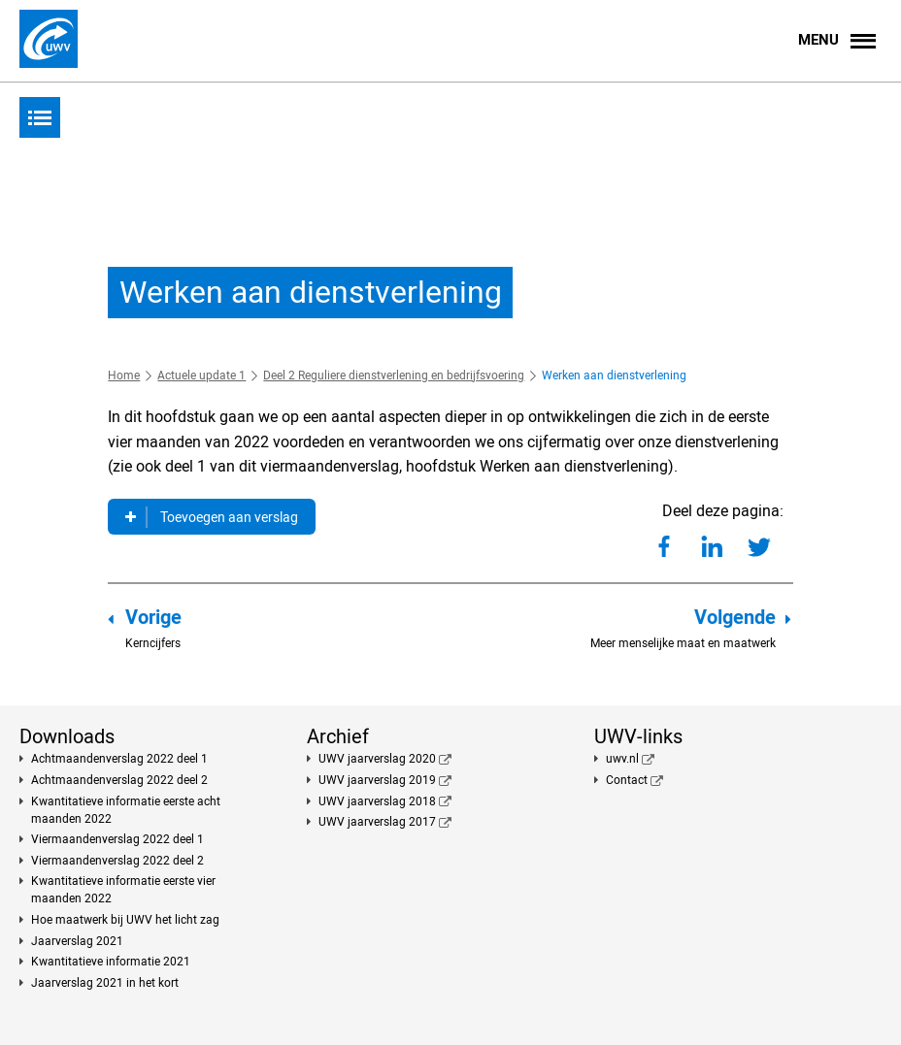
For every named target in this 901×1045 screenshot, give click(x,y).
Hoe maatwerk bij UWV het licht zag (125, 920)
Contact (627, 780)
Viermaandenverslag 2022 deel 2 (117, 860)
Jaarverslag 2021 (77, 941)
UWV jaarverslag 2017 (377, 822)
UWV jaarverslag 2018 (377, 801)
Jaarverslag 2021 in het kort (105, 983)
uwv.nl (622, 759)
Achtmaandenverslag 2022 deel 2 (119, 780)
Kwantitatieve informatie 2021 (110, 961)
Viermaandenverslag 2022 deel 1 (117, 839)
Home (124, 375)
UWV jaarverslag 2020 (377, 759)
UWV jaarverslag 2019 (377, 780)
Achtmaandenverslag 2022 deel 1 (119, 759)
